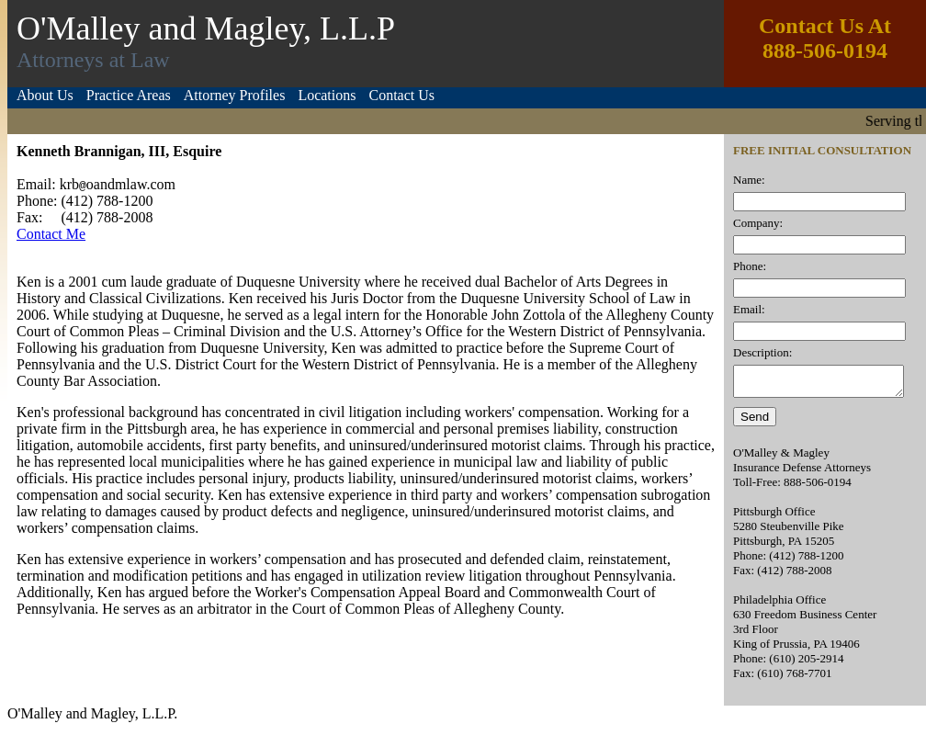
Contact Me (51, 234)
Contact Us (401, 95)
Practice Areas (128, 95)
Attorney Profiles (235, 95)
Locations (327, 95)
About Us (45, 95)
